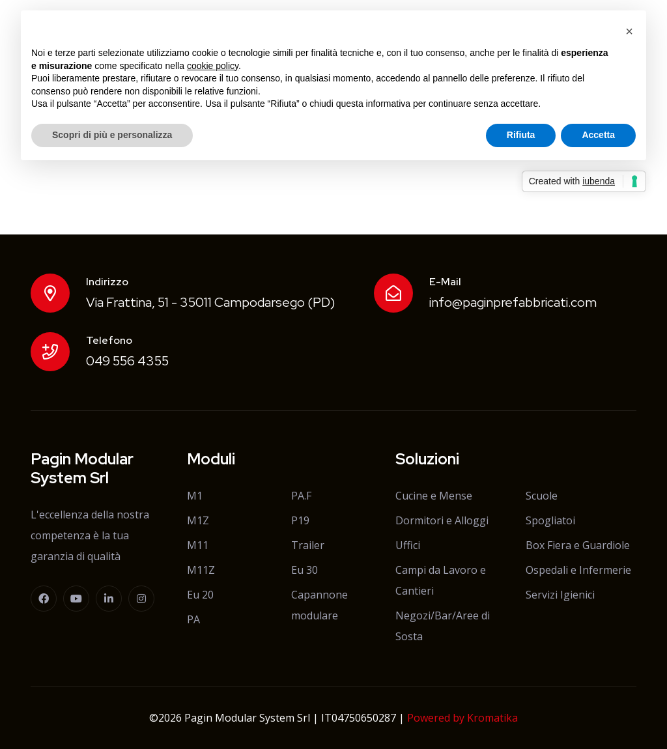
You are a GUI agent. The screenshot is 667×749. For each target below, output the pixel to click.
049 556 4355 (127, 360)
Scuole (542, 495)
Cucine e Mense (433, 495)
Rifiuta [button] (521, 135)
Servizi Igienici (560, 594)
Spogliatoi (550, 520)
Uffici (407, 545)
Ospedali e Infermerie (578, 570)
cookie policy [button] (212, 66)
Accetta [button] (598, 135)
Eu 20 (200, 594)
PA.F (301, 495)
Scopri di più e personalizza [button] (112, 135)
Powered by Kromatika (462, 718)
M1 (195, 495)
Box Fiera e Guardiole (578, 545)
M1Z (198, 520)
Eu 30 (304, 570)
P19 (300, 520)
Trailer (307, 545)
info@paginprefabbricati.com (513, 302)
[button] (629, 31)
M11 (197, 545)
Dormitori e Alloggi (442, 520)
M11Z (201, 570)
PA (193, 619)
